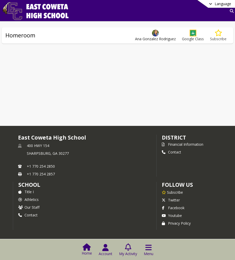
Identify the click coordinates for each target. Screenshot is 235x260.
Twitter (171, 200)
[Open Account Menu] (105, 249)
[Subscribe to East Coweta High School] (172, 192)
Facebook (173, 207)
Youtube (172, 215)
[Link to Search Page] (231, 11)
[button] (193, 35)
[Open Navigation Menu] (148, 249)
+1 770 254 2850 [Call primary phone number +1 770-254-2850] (41, 166)
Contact (171, 152)
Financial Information (182, 144)
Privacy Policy (176, 223)
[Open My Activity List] (128, 249)
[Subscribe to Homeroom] (218, 35)
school (29, 184)
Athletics (28, 199)
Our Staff (28, 207)
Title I (26, 191)
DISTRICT (174, 137)
